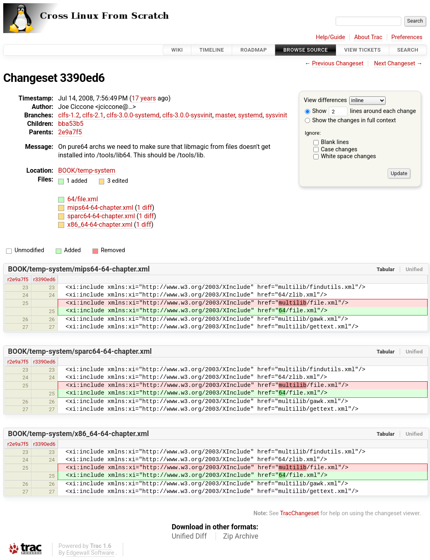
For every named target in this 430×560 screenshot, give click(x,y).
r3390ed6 (44, 279)
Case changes (339, 149)
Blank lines (335, 142)
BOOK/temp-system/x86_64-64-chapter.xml (78, 434)
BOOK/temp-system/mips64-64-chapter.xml (79, 269)
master (225, 115)
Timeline (211, 50)
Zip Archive (240, 536)
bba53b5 (71, 123)
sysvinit (276, 115)
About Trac (368, 37)
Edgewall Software (90, 553)
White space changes (348, 156)
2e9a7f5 (70, 132)
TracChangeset (299, 513)
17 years (144, 98)
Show (316, 111)
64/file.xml (82, 199)
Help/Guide (330, 37)
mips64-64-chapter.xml (101, 207)
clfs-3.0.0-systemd (133, 115)
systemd (250, 115)
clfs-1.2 (69, 115)
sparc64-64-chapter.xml (102, 216)
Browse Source (305, 50)
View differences (325, 100)
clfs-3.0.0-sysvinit (187, 115)
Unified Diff (189, 536)
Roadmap (253, 50)
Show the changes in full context (350, 120)
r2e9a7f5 (17, 279)
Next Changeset (394, 63)
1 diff (144, 207)
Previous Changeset (338, 63)
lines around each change (372, 111)
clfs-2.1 (93, 115)
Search (407, 50)
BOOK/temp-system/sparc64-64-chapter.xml (80, 351)
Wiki (177, 50)
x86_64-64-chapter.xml (100, 224)
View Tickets (362, 50)
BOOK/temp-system (86, 170)
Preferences (406, 37)
